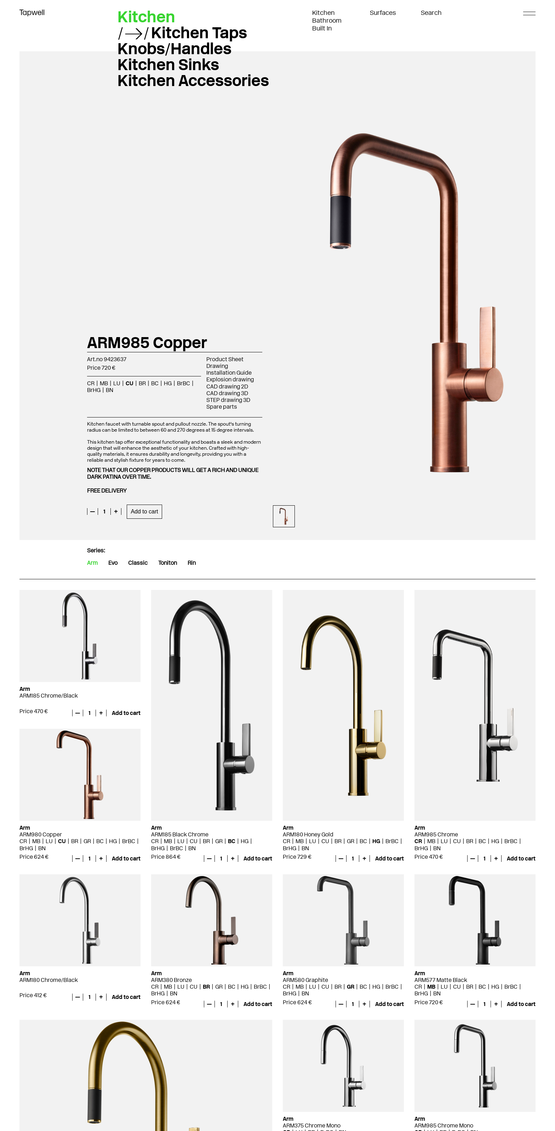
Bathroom (327, 20)
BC (155, 383)
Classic (138, 562)
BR (142, 383)
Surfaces (383, 13)
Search (431, 13)
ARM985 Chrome (436, 834)
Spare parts (221, 406)
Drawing (217, 366)
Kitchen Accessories (193, 80)
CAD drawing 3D (227, 393)
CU (129, 383)
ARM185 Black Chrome (179, 834)
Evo (113, 562)
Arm (92, 562)
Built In (322, 28)
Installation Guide (229, 372)
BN (109, 390)
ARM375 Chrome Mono (312, 1125)
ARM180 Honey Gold (308, 834)
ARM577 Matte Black (440, 980)
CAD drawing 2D (227, 386)
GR (219, 841)
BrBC (183, 383)
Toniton (167, 562)
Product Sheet (225, 359)
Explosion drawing (230, 379)
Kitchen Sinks (168, 64)
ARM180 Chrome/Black (48, 980)
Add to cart (144, 511)
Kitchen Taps (199, 32)
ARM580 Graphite (305, 980)
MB (104, 383)
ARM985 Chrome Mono (443, 1125)
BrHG (94, 390)
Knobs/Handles (174, 48)
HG (168, 383)
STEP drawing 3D (228, 400)
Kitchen (323, 13)
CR (91, 383)
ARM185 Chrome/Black (48, 695)
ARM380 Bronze (171, 980)
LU (116, 383)
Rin (192, 562)
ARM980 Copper (40, 834)
